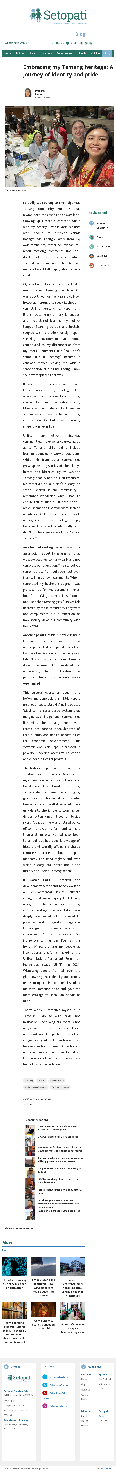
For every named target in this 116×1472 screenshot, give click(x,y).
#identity (41, 1080)
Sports (82, 53)
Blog (107, 53)
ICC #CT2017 (105, 1379)
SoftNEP (107, 1468)
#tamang (29, 1080)
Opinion (95, 53)
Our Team (104, 1421)
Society (33, 53)
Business (47, 53)
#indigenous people (60, 1087)
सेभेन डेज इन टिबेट (104, 1387)
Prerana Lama (40, 92)
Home (84, 1379)
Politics (20, 53)
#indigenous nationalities (36, 1087)
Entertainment (65, 53)
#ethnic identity (57, 1080)
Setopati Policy (85, 1397)
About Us (85, 1390)
